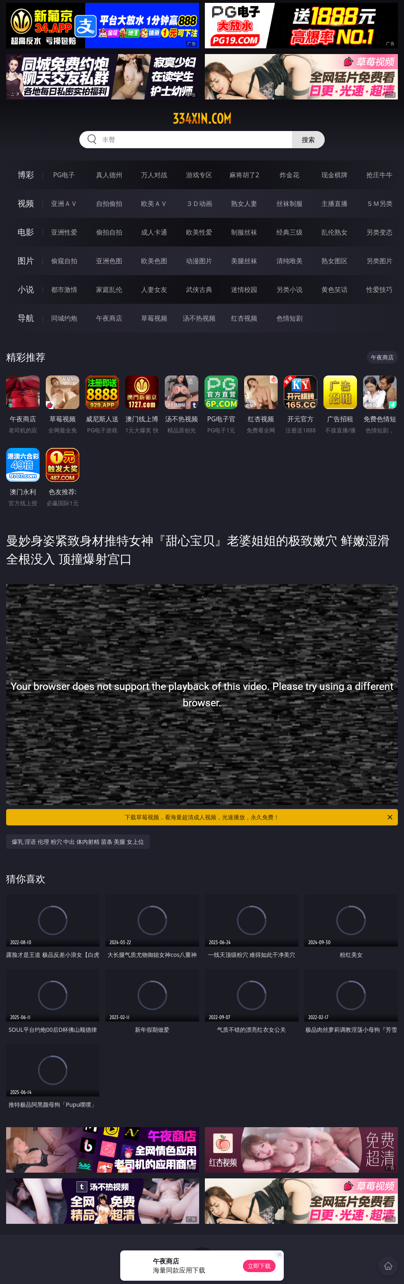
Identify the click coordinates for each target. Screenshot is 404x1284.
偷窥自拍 (64, 260)
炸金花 (289, 174)
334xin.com (202, 119)
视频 (26, 203)
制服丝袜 (244, 232)
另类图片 (379, 260)
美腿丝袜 (244, 260)
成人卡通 (154, 232)
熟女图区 (334, 260)
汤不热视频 (199, 318)
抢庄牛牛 (379, 174)
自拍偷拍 (109, 203)
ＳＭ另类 (379, 203)
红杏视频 (244, 318)
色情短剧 (289, 318)
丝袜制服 (289, 203)
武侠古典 (199, 289)
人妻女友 (154, 289)
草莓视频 (154, 318)
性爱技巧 (379, 289)
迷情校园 (244, 289)
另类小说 (289, 289)
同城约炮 (64, 318)
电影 (26, 231)
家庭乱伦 (109, 289)
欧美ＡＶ (154, 203)
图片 (26, 260)
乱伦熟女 (334, 232)
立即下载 (259, 1266)
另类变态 (379, 232)
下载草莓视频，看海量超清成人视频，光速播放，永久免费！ (259, 817)
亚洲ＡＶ (64, 203)
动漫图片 (199, 260)
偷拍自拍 (109, 232)
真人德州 (109, 174)
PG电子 (64, 174)
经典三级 (289, 232)
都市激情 (64, 289)
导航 (26, 317)
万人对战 (154, 174)
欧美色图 (154, 260)
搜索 (308, 139)
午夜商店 (109, 318)
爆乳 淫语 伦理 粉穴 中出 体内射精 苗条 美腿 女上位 (78, 841)
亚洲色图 (109, 260)
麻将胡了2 (244, 174)
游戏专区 (199, 174)
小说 (26, 289)
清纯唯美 (289, 260)
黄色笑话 (334, 289)
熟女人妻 (244, 203)
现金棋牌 (334, 174)
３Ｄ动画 (199, 203)
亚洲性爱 (64, 232)
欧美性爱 (199, 232)
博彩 (26, 174)
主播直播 (334, 203)
